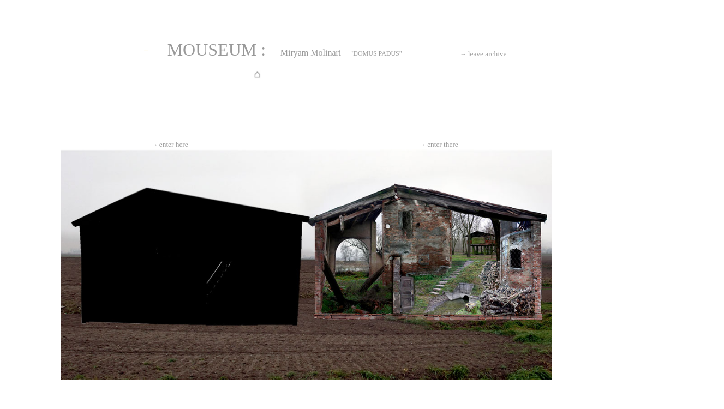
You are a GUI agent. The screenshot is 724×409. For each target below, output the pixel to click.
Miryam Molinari (311, 52)
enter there (439, 144)
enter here (170, 144)
